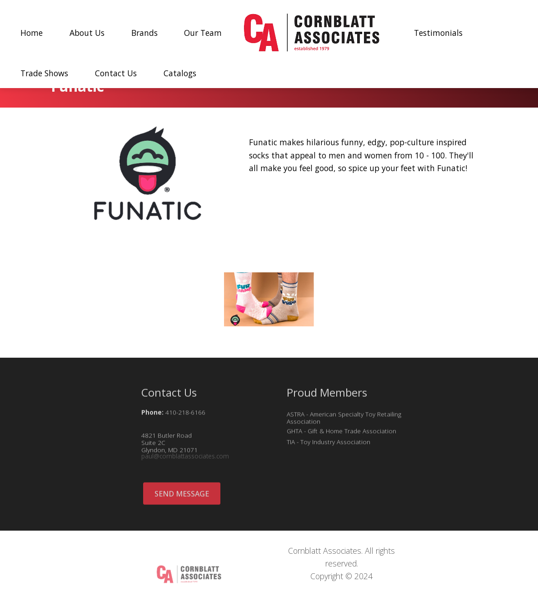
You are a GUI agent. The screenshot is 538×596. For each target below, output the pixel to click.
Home (31, 32)
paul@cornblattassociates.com (185, 458)
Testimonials (438, 32)
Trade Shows (44, 73)
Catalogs (180, 73)
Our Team (203, 32)
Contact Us (116, 73)
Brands (144, 32)
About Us (87, 32)
